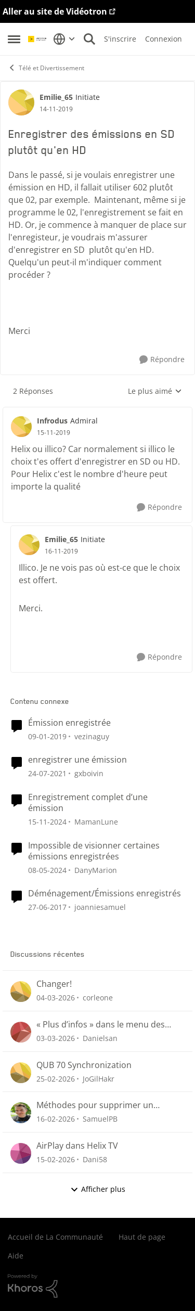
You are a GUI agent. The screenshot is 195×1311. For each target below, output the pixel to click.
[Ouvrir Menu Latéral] (14, 39)
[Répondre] (162, 360)
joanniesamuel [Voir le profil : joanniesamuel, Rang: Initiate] (100, 907)
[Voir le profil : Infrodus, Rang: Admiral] (21, 426)
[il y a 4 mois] (55, 997)
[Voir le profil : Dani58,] (20, 1153)
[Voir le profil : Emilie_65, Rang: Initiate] (21, 102)
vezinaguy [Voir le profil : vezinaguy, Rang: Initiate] (91, 736)
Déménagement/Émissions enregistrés (104, 893)
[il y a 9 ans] (47, 907)
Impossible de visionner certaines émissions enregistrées (94, 851)
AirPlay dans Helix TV (77, 1145)
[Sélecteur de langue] (64, 39)
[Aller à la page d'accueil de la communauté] (38, 39)
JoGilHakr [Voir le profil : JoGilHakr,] (98, 1078)
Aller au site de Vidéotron (55, 11)
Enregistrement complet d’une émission (88, 803)
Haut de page (142, 1237)
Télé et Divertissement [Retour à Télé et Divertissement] (46, 67)
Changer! (54, 984)
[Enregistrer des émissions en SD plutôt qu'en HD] (53, 433)
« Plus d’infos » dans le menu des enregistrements (100, 1024)
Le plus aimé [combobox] (155, 391)
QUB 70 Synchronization (84, 1065)
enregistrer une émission (77, 759)
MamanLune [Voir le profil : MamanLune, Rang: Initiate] (96, 822)
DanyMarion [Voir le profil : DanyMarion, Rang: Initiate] (95, 870)
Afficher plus (97, 1189)
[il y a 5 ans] (47, 773)
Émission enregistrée (69, 722)
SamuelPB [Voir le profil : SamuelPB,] (100, 1119)
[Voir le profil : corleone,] (20, 991)
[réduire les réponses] (97, 412)
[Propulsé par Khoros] (97, 1286)
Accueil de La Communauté (55, 1237)
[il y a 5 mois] (55, 1118)
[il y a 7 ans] (47, 735)
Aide (15, 1256)
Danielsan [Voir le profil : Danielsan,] (100, 1038)
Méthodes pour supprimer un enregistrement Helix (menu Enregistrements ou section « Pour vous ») (104, 1105)
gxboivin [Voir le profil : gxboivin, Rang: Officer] (88, 773)
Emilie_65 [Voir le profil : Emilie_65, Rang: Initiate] (56, 97)
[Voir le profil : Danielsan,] (20, 1032)
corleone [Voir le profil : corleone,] (98, 997)
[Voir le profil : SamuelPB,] (20, 1112)
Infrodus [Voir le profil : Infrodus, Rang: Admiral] (52, 421)
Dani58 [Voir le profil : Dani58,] (95, 1159)
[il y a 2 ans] (47, 869)
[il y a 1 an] (47, 821)
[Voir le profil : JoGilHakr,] (20, 1072)
